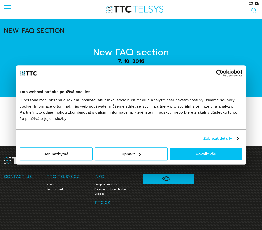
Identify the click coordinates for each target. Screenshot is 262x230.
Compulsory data (105, 184)
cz (250, 3)
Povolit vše (206, 154)
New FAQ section (34, 31)
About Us (53, 184)
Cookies (99, 194)
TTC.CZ (102, 202)
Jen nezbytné (56, 154)
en (257, 3)
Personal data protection (110, 189)
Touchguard (55, 189)
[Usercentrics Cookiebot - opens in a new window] (220, 73)
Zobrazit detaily (217, 138)
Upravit (131, 154)
